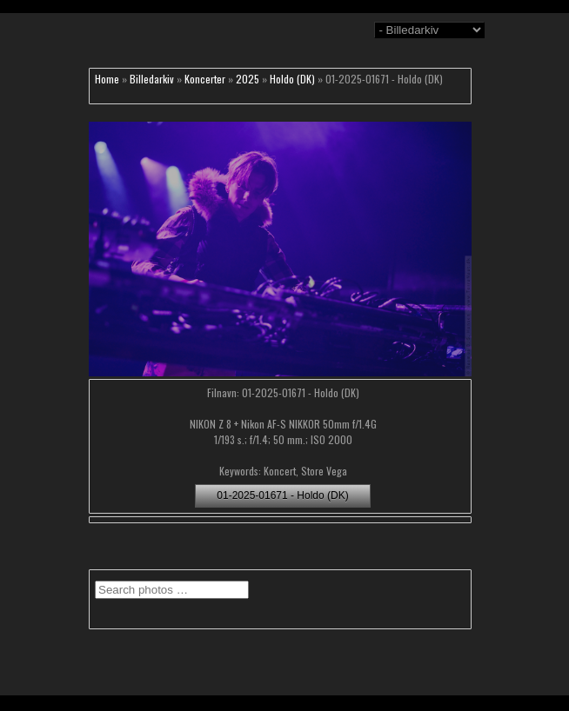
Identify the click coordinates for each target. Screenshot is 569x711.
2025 (247, 78)
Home (107, 78)
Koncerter (204, 78)
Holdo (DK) (292, 78)
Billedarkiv (152, 78)
